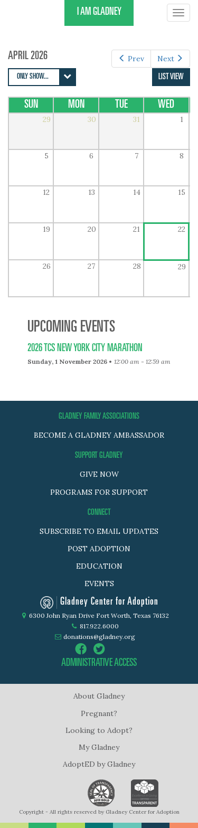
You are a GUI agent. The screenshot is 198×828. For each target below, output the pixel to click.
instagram (118, 649)
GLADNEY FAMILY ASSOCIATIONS (99, 416)
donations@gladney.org (99, 637)
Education (99, 566)
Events (99, 583)
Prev (131, 58)
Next (170, 58)
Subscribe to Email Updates (99, 531)
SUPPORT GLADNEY (99, 455)
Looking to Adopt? (99, 730)
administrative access (99, 663)
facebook (81, 649)
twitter (99, 649)
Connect (99, 513)
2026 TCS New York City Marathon (85, 349)
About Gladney (99, 696)
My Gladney (99, 747)
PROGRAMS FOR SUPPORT (99, 492)
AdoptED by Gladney (99, 764)
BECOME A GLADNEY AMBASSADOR (99, 435)
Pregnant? (99, 713)
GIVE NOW (99, 474)
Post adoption (99, 548)
